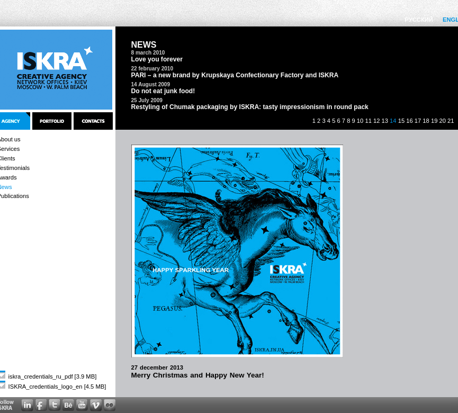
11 (368, 121)
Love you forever (157, 59)
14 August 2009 (150, 84)
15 (401, 121)
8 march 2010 (148, 53)
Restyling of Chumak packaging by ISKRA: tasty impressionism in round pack (250, 107)
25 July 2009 (147, 100)
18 (426, 121)
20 (442, 121)
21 (450, 121)
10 (360, 121)
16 (409, 121)
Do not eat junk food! (163, 91)
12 (376, 121)
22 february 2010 (152, 68)
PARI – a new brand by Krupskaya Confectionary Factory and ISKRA (235, 75)
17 (418, 121)
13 (385, 121)
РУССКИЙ (419, 19)
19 (434, 121)
